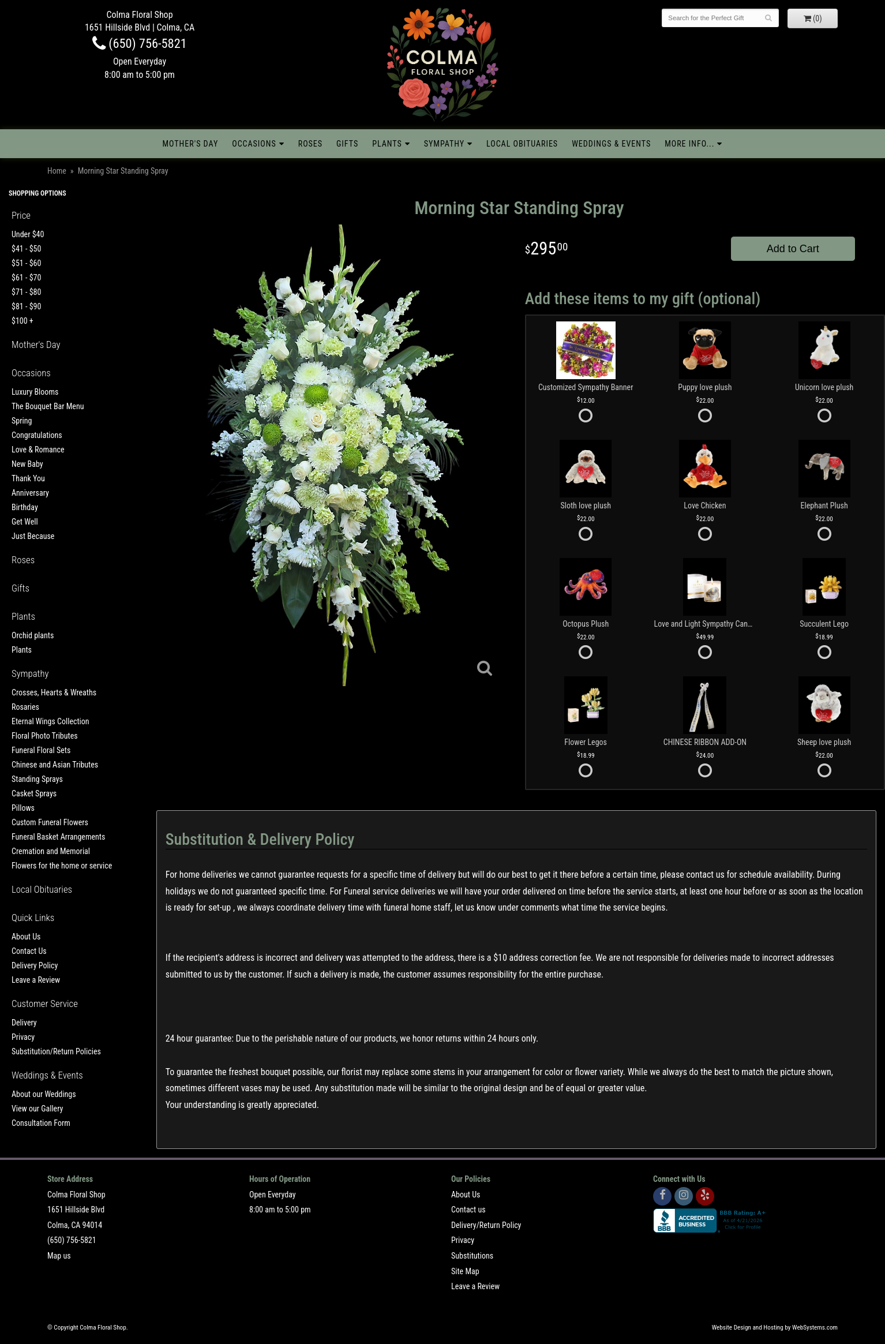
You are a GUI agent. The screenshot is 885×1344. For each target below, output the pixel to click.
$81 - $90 (26, 306)
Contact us (468, 1209)
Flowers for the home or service (62, 865)
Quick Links (33, 917)
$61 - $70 (26, 277)
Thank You (28, 478)
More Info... (689, 143)
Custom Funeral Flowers (50, 822)
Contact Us (29, 951)
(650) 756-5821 (139, 43)
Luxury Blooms (35, 391)
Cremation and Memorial (51, 851)
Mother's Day (191, 143)
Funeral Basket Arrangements (58, 836)
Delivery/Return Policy (486, 1225)
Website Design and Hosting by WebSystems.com (775, 1327)
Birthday (25, 507)
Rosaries (25, 707)
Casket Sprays (34, 793)
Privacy (23, 1037)
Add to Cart (793, 248)
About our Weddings (44, 1094)
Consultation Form (41, 1123)
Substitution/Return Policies (56, 1051)
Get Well (25, 521)
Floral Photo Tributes (45, 735)
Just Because (33, 536)
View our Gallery (37, 1108)
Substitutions (472, 1255)
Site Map (465, 1271)
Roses (310, 143)
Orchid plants (33, 635)
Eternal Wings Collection (50, 721)
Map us (59, 1255)
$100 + (22, 320)
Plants (387, 143)
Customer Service (45, 1003)
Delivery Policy (35, 965)
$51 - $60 (26, 263)
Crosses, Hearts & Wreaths (54, 692)
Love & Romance (38, 449)
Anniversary (30, 492)
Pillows (23, 808)
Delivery (24, 1022)
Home (56, 170)
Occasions (254, 143)
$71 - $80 (26, 292)
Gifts (347, 143)
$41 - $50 (26, 248)
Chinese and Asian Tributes (55, 764)
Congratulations (37, 435)
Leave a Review (36, 979)
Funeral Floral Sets (41, 750)
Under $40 (28, 234)
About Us (26, 936)
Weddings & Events (611, 143)
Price (21, 215)
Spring (22, 420)
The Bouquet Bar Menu (48, 406)
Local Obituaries (522, 143)
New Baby (27, 464)
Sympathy (444, 143)
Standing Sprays (37, 779)
